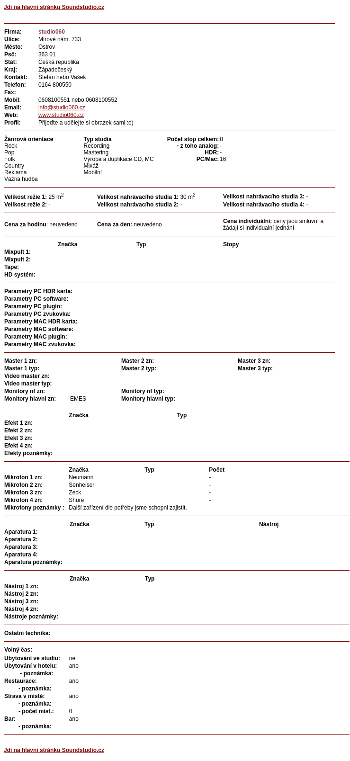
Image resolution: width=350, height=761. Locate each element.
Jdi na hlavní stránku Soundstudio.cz (54, 7)
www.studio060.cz (61, 115)
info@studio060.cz (61, 107)
